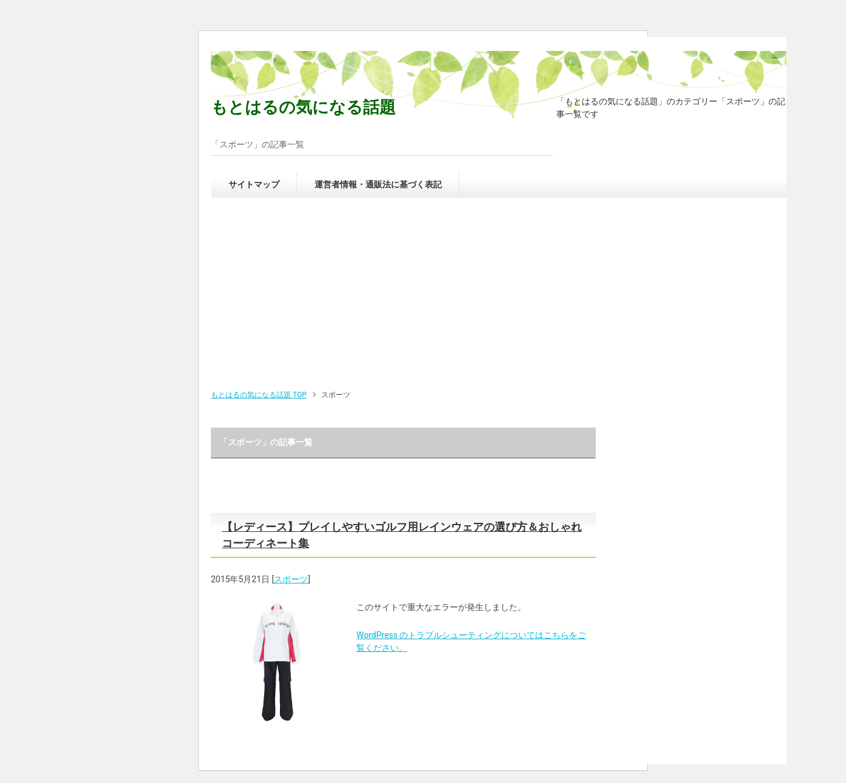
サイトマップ (253, 184)
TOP (259, 395)
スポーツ (291, 579)
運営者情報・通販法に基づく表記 (378, 184)
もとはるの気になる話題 (303, 107)
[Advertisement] (499, 298)
